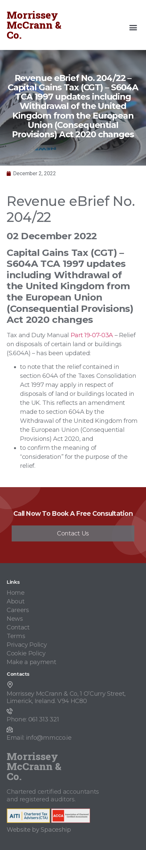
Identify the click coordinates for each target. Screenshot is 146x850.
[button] (133, 27)
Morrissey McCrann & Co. (34, 24)
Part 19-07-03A (92, 335)
